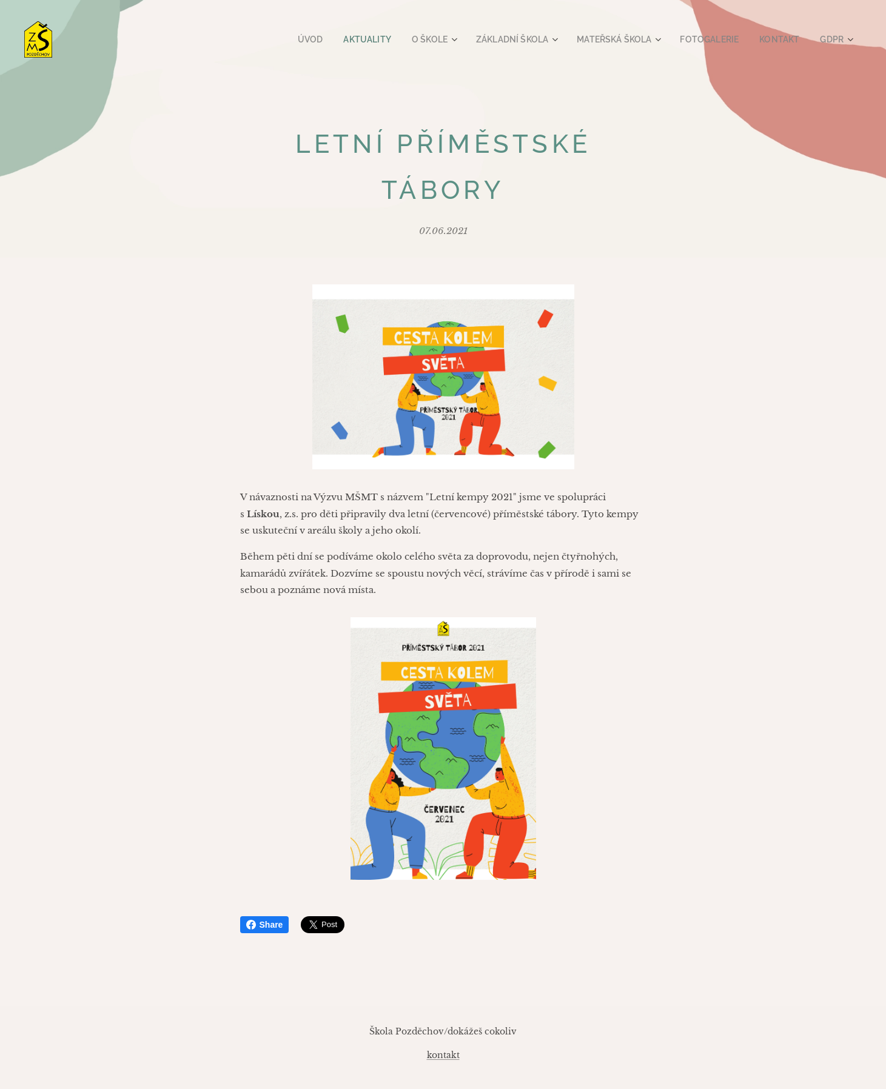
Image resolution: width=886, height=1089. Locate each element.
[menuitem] (338, 39)
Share (264, 925)
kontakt (443, 1055)
